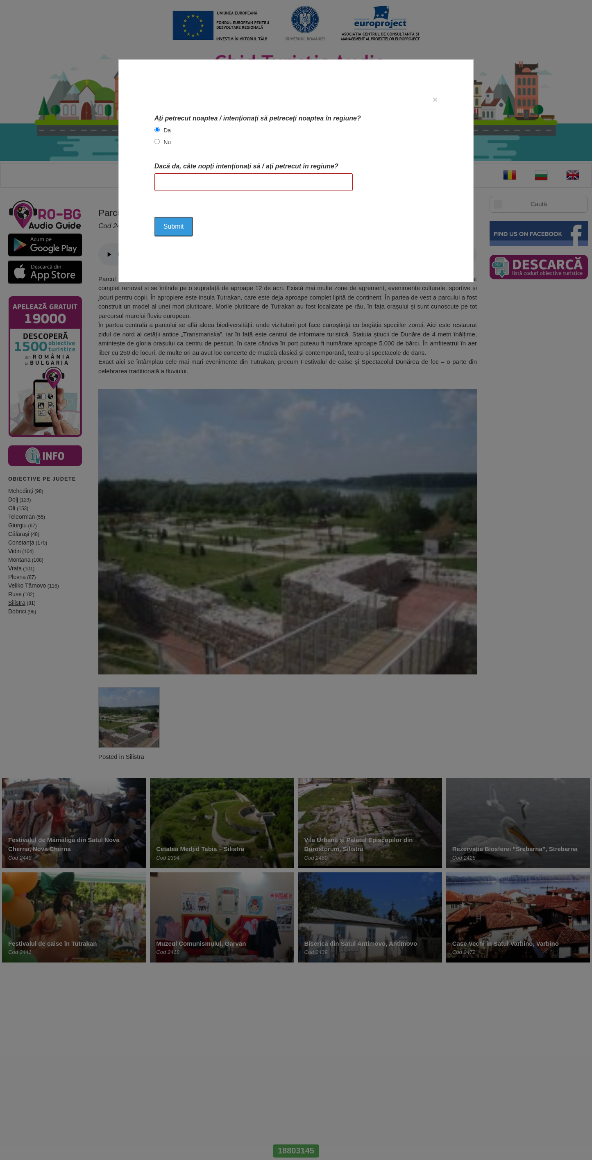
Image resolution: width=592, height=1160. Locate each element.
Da (167, 130)
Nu (167, 142)
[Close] (435, 99)
